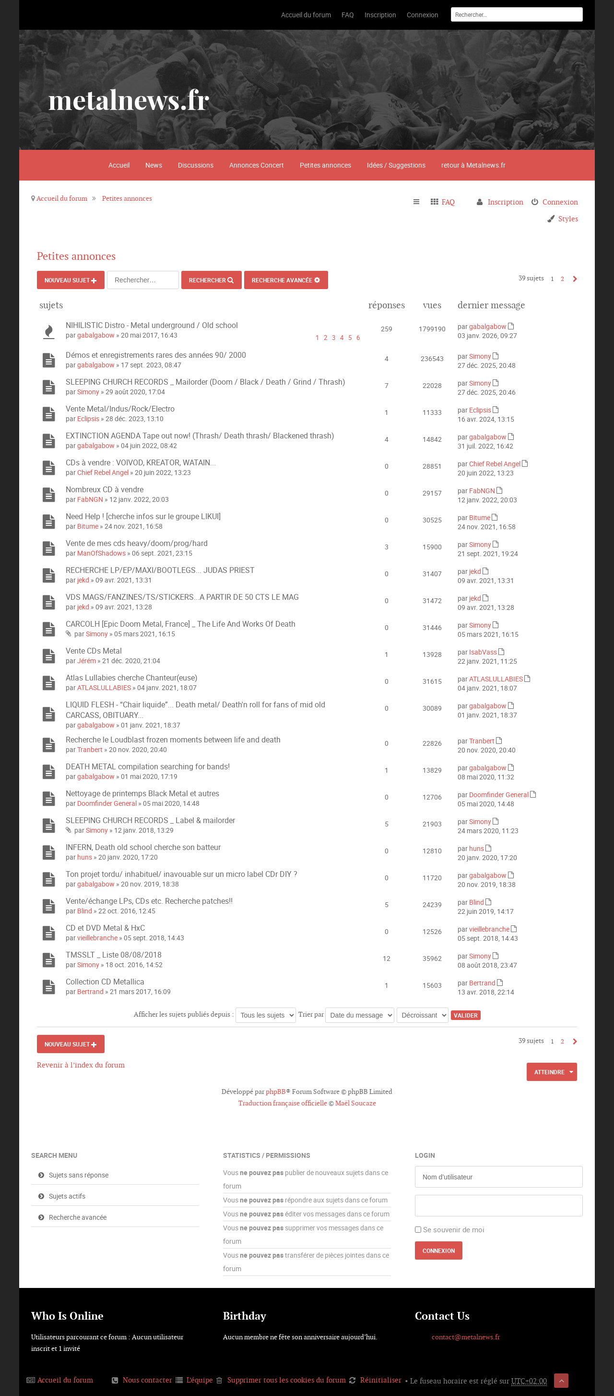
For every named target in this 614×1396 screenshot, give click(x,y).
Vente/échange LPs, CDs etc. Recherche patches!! (149, 901)
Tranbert (90, 749)
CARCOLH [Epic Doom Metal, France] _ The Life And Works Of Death (180, 624)
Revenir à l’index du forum (81, 1064)
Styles (568, 218)
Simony (480, 356)
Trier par (346, 1014)
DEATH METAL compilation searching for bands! (148, 766)
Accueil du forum (61, 198)
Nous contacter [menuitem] (147, 1379)
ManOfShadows (101, 553)
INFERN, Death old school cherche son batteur (143, 847)
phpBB (276, 1091)
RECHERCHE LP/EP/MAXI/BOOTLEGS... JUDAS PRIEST (160, 570)
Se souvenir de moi (453, 1229)
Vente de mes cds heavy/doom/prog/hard (137, 543)
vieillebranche (97, 937)
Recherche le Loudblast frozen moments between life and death (173, 739)
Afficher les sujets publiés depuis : (215, 1014)
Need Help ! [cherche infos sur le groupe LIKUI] (143, 516)
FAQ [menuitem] (448, 201)
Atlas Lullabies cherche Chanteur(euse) (132, 677)
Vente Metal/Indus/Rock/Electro (120, 408)
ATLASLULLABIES (104, 687)
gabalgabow (96, 335)
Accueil (119, 165)
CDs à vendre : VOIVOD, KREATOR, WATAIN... (141, 462)
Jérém (86, 660)
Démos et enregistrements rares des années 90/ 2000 (156, 355)
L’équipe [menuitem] (200, 1379)
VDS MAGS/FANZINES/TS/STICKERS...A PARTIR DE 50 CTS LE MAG (182, 597)
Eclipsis (88, 418)
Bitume (87, 526)
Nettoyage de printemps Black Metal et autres (142, 793)
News (153, 165)
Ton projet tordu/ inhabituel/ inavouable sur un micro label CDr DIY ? (181, 874)
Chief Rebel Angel (103, 472)
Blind (84, 910)
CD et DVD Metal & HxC (105, 928)
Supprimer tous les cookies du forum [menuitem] (286, 1379)
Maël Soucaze (355, 1103)
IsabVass (483, 651)
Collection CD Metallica (105, 981)
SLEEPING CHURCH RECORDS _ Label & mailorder (150, 820)
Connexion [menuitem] (560, 201)
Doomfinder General (107, 803)
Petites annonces (325, 165)
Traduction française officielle (282, 1103)
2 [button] (562, 279)
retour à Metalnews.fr (473, 165)
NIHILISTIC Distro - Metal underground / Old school (152, 325)
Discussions (195, 165)
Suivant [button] (572, 279)
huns (84, 857)
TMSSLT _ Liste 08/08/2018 (114, 954)
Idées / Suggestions (396, 165)
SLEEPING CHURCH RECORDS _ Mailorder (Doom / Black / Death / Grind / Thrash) (205, 381)
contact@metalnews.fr (466, 1337)
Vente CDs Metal (94, 650)
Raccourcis (420, 202)
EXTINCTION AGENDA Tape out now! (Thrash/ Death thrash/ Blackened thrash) (200, 435)
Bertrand (90, 991)
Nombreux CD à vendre (104, 489)
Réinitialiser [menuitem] (380, 1379)
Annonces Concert (256, 165)
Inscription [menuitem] (505, 201)
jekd (83, 579)
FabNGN (90, 499)
